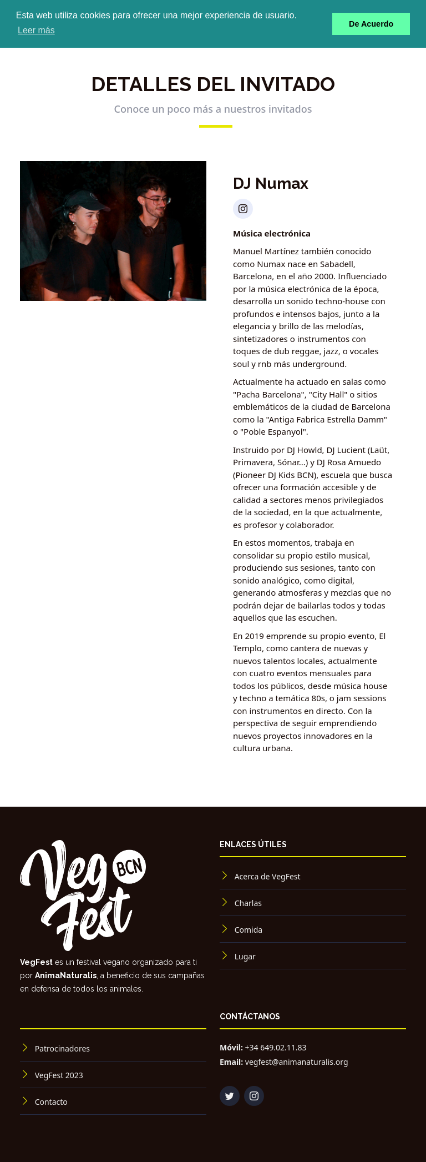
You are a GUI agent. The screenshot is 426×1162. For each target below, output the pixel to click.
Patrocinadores (62, 1048)
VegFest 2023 (59, 1075)
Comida (248, 929)
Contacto (51, 1101)
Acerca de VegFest (268, 876)
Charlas (248, 903)
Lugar (245, 956)
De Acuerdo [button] (371, 23)
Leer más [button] (36, 30)
